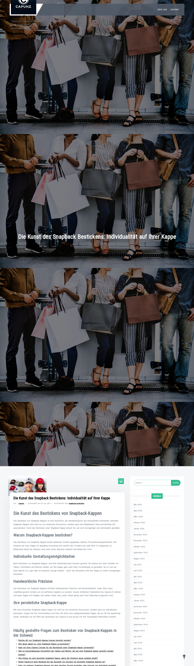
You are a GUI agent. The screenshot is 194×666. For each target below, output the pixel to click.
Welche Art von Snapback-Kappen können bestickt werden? (44, 641)
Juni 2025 (138, 570)
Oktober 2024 (139, 618)
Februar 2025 (139, 595)
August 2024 (139, 631)
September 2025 (141, 553)
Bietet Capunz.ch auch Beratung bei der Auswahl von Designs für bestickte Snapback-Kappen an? (61, 662)
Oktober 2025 (139, 547)
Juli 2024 (138, 636)
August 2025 (139, 559)
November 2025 (140, 540)
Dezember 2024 (140, 606)
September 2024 (141, 624)
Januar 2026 (139, 529)
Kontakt (175, 9)
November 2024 (140, 613)
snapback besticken (76, 503)
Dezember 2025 (140, 535)
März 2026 (138, 517)
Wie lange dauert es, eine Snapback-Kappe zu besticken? (44, 644)
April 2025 (138, 583)
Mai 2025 (138, 577)
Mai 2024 (138, 649)
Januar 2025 (139, 601)
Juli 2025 (138, 565)
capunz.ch (18, 16)
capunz (21, 503)
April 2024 (138, 654)
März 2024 (138, 661)
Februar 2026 (139, 522)
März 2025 (138, 588)
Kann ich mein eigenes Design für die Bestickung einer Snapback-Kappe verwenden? (56, 648)
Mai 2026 (138, 505)
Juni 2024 (138, 643)
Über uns (162, 9)
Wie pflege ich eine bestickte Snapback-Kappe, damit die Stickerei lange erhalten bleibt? (58, 659)
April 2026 (138, 511)
